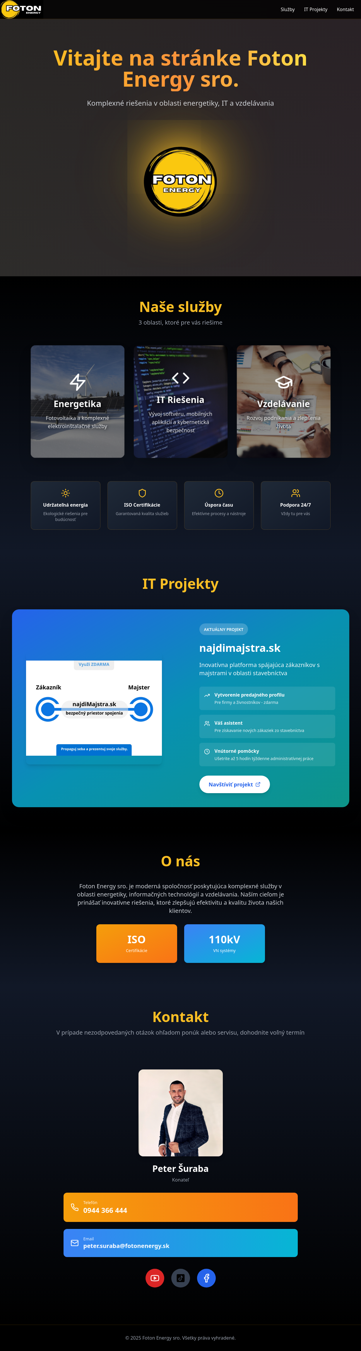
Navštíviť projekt (235, 784)
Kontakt (345, 9)
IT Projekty (316, 9)
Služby (288, 9)
